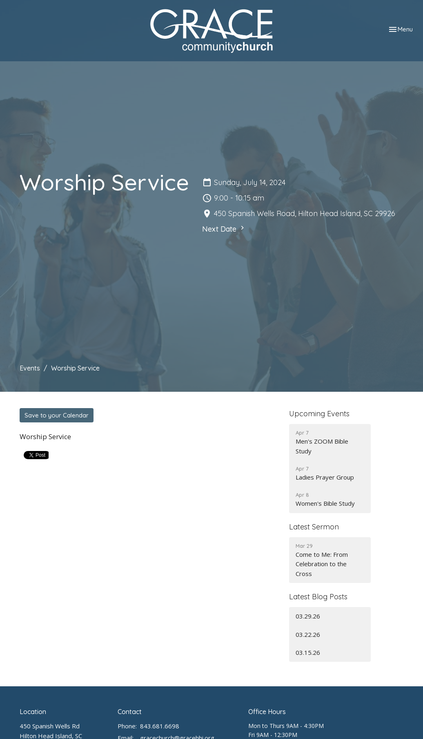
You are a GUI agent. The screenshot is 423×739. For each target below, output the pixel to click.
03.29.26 (308, 616)
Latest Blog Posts (318, 596)
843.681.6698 (159, 726)
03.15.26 (308, 652)
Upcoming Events (319, 413)
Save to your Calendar (56, 415)
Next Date (224, 229)
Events (30, 368)
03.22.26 (308, 634)
